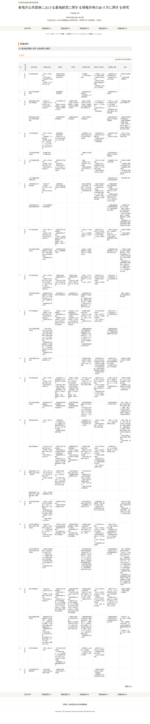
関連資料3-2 (65, 28)
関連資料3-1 (46, 28)
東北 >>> (128, 686)
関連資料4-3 (122, 28)
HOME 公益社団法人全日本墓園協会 (75, 704)
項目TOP (27, 28)
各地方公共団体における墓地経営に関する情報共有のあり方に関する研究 (73, 7)
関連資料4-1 (103, 28)
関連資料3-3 (84, 28)
